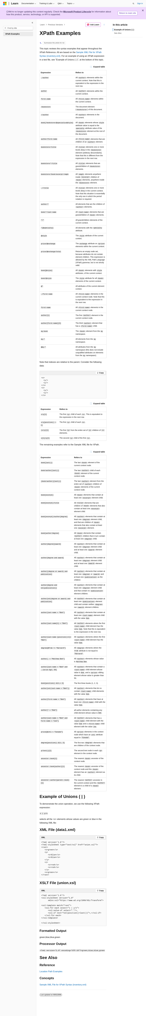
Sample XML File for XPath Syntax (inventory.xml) (63, 985)
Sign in (140, 3)
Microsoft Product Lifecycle (77, 12)
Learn (42, 25)
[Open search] (133, 3)
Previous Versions (55, 25)
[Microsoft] (5, 3)
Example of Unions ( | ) (124, 30)
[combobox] (18, 28)
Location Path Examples (51, 971)
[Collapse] (32, 22)
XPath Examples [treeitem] (12, 34)
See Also (117, 33)
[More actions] (104, 25)
